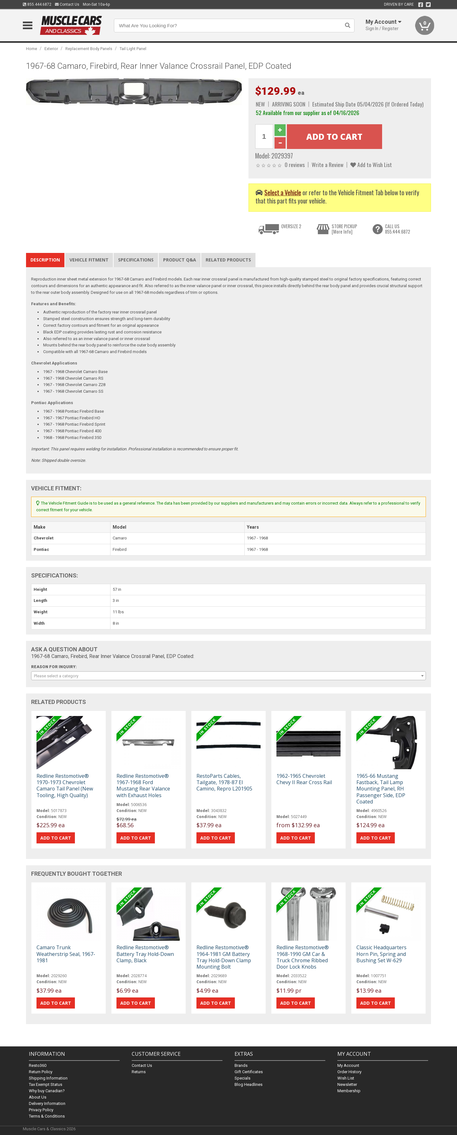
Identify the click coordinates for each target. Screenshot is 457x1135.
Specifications (136, 260)
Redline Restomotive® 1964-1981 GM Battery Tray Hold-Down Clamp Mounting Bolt (223, 957)
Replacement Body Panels (88, 48)
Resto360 (37, 1065)
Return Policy (40, 1071)
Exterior (51, 48)
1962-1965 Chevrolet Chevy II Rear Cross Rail (304, 779)
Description (45, 260)
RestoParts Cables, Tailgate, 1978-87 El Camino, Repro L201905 (224, 782)
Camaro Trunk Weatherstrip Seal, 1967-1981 (65, 954)
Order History (349, 1071)
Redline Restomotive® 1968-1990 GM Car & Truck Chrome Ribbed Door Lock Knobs (302, 957)
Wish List (345, 1078)
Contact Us (67, 4)
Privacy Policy (41, 1109)
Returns (139, 1071)
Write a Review (327, 164)
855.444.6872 (37, 4)
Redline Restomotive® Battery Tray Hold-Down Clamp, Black (145, 954)
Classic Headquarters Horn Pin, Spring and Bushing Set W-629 (381, 954)
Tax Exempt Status (45, 1084)
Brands (241, 1065)
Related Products (228, 260)
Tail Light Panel (133, 48)
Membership (349, 1090)
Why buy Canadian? (47, 1090)
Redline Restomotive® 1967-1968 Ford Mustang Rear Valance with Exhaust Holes (143, 785)
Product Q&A (179, 260)
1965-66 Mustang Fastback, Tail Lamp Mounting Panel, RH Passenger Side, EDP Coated (380, 788)
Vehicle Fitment (89, 260)
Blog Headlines (248, 1084)
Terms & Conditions (47, 1116)
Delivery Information (47, 1103)
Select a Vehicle (282, 192)
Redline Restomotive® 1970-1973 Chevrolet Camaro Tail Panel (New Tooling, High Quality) (64, 785)
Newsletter (347, 1084)
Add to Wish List (371, 164)
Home (31, 48)
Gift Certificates (249, 1071)
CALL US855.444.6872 (397, 229)
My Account (348, 1065)
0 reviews (295, 164)
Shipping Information (48, 1078)
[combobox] (228, 675)
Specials (242, 1078)
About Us (37, 1097)
